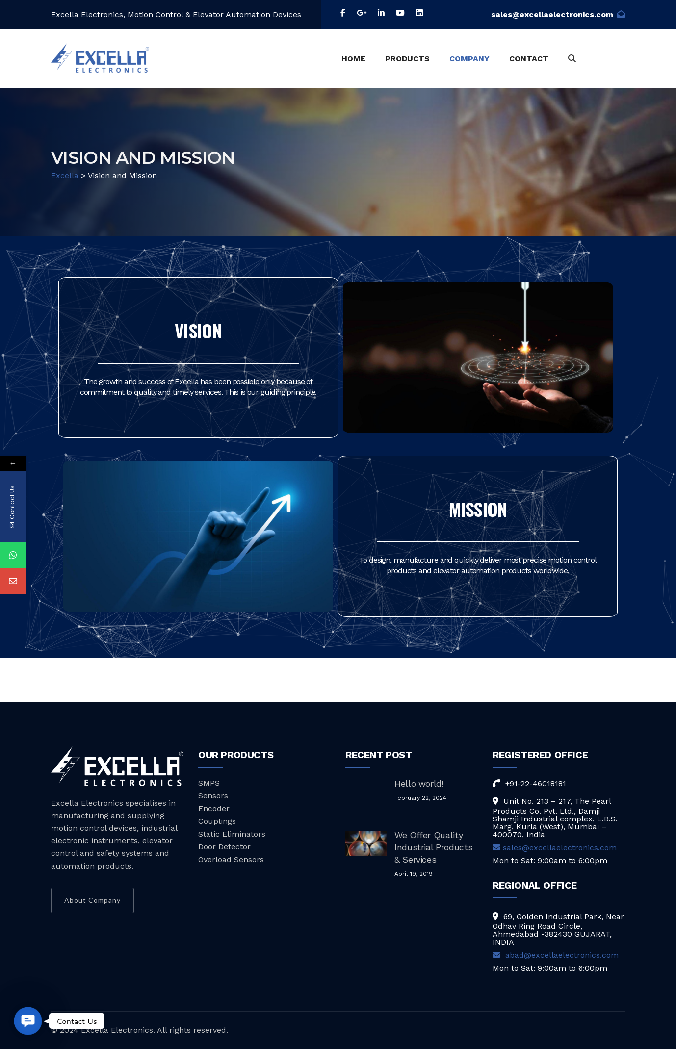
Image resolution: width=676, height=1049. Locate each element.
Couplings (217, 821)
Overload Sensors (231, 859)
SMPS (209, 783)
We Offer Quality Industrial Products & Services (433, 847)
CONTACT (528, 58)
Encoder (214, 808)
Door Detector (224, 846)
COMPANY (469, 58)
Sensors (213, 795)
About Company (92, 900)
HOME (353, 58)
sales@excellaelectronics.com (558, 14)
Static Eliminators (231, 834)
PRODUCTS (407, 58)
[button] (28, 1021)
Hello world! (418, 783)
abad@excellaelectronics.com (556, 955)
